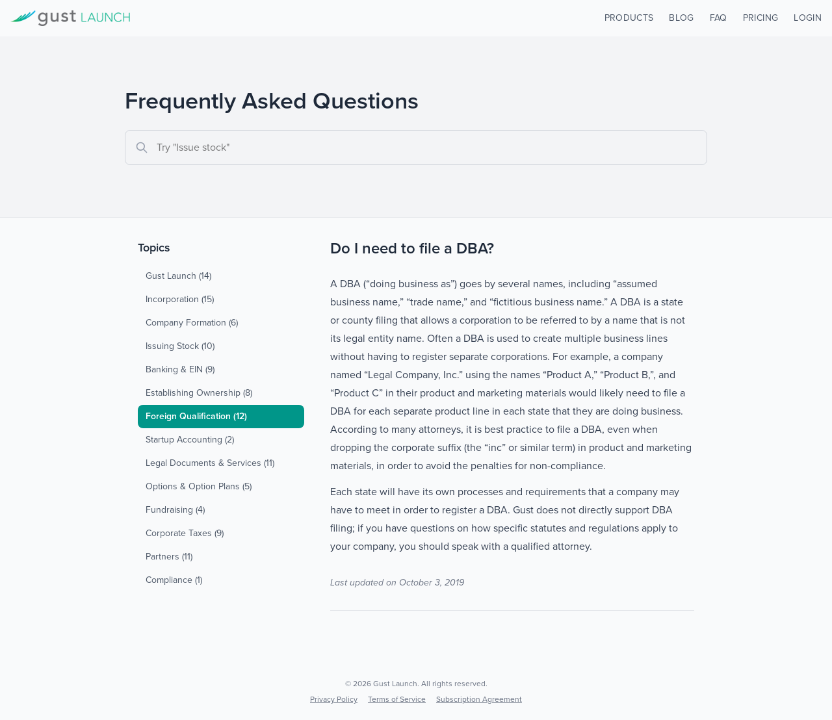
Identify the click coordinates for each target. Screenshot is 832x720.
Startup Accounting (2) (190, 439)
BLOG (681, 17)
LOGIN (808, 17)
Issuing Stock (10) (180, 346)
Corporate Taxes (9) (185, 533)
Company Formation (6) (192, 322)
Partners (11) (169, 556)
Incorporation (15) (180, 299)
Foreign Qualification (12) (196, 416)
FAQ (718, 17)
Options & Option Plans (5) (199, 486)
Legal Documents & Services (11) (210, 463)
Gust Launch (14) (178, 275)
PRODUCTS (629, 17)
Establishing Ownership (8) (199, 392)
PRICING (760, 17)
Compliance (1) (174, 579)
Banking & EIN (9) (180, 369)
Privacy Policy (334, 699)
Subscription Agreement (479, 699)
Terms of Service (397, 699)
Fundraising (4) (175, 509)
